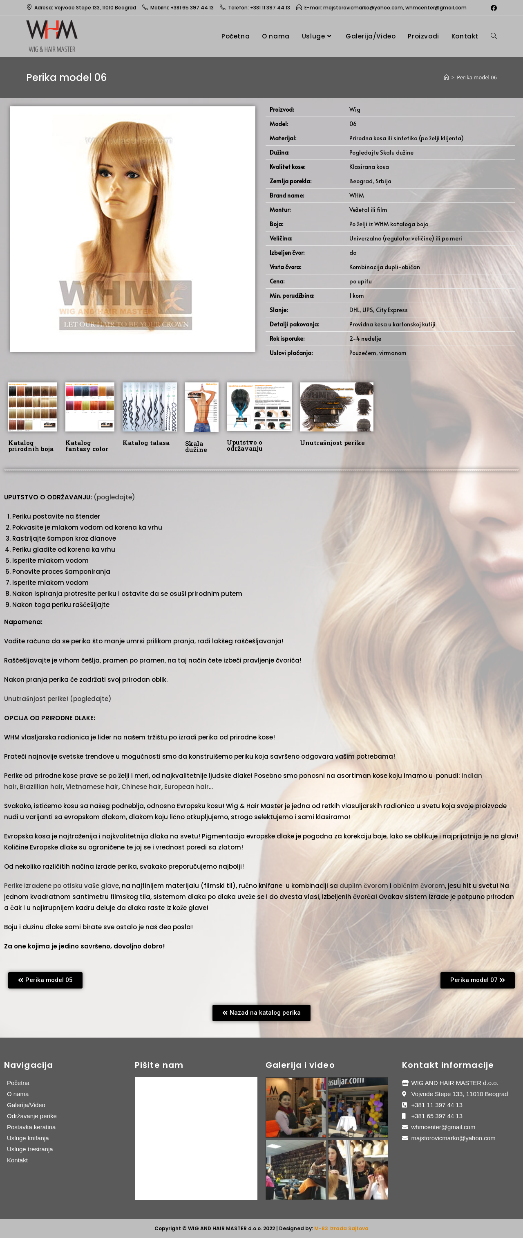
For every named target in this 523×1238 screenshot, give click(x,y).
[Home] (446, 77)
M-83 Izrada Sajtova (341, 1228)
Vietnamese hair (92, 786)
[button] (45, 980)
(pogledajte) (114, 497)
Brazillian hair (41, 786)
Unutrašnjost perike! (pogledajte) (58, 698)
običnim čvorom (419, 885)
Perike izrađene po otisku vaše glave (61, 885)
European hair (186, 786)
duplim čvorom (364, 885)
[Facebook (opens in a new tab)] (492, 8)
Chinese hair (141, 786)
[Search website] (494, 36)
